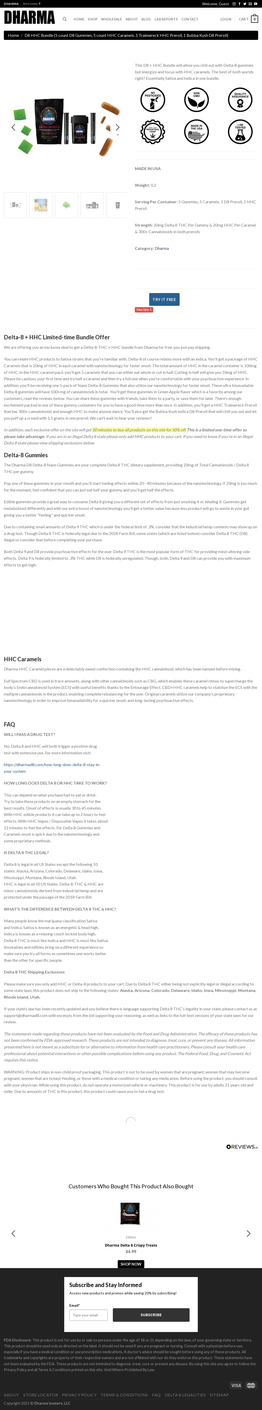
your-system (15, 771)
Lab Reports (166, 19)
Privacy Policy (79, 1394)
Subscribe (151, 1315)
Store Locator (31, 3)
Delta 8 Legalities (185, 1394)
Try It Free (164, 299)
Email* (74, 1305)
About (11, 1394)
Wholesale (111, 19)
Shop (92, 19)
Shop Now (131, 1264)
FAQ (156, 1394)
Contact (190, 19)
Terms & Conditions (124, 1394)
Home (79, 19)
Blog (146, 19)
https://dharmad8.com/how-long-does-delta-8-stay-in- (52, 764)
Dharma (162, 248)
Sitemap (219, 1394)
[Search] (65, 19)
